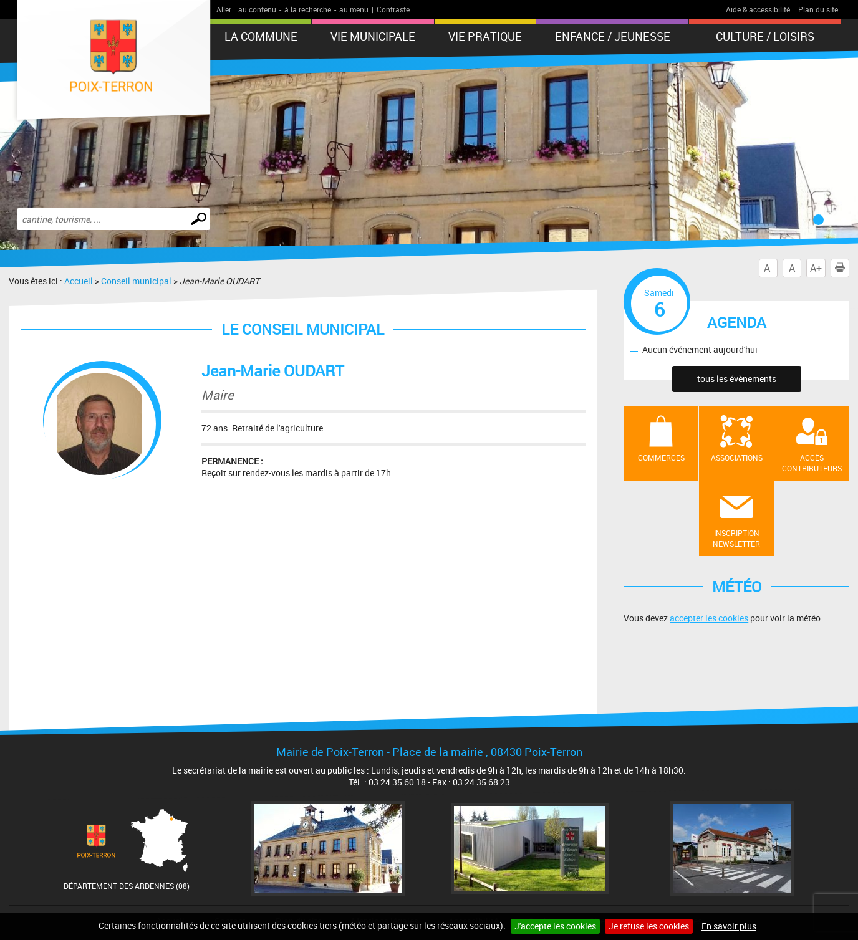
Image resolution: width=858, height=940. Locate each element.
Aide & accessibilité (758, 9)
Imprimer (842, 268)
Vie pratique (485, 36)
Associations (737, 458)
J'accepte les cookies (555, 926)
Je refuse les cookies (649, 926)
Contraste (393, 9)
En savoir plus (728, 926)
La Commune (260, 36)
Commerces (661, 458)
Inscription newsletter (736, 538)
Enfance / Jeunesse (612, 36)
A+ (816, 268)
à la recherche (307, 9)
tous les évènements (736, 379)
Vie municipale (372, 36)
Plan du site (818, 9)
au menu (354, 9)
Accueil (78, 281)
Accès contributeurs (812, 463)
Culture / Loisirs (765, 36)
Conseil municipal (136, 281)
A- (768, 268)
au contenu (257, 9)
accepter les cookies (709, 618)
